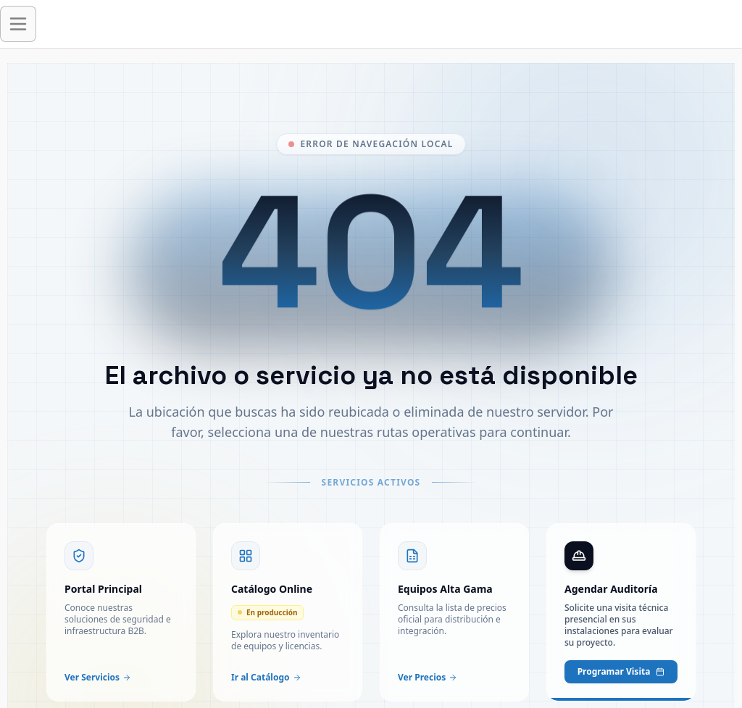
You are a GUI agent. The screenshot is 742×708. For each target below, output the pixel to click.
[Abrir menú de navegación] (18, 24)
